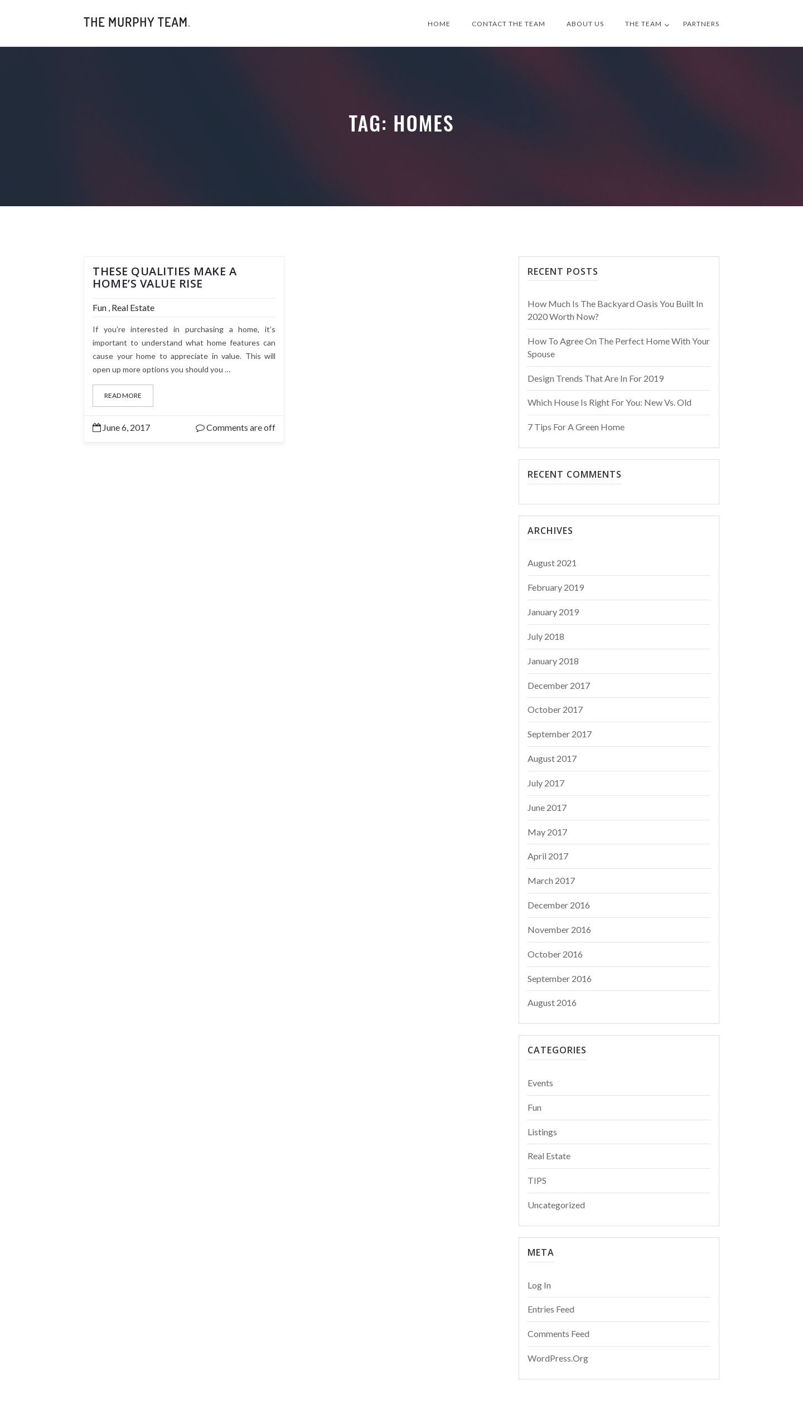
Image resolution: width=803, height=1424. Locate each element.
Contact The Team (508, 24)
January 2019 (553, 611)
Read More (123, 395)
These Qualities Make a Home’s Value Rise (164, 277)
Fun (100, 307)
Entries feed (551, 1309)
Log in (539, 1285)
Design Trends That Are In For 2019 (596, 378)
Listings (542, 1131)
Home (439, 24)
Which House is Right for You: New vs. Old (609, 402)
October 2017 (555, 709)
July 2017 (546, 782)
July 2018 (546, 636)
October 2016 (555, 954)
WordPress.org (558, 1358)
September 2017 (560, 733)
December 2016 (559, 905)
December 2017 (559, 685)
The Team (643, 24)
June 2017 (547, 807)
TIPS (537, 1180)
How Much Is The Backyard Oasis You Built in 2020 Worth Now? (615, 310)
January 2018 (553, 660)
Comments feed (558, 1333)
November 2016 (559, 929)
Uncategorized (556, 1204)
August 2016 (552, 1002)
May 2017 (547, 832)
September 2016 (560, 978)
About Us (585, 24)
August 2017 (552, 758)
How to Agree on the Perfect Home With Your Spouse (619, 347)
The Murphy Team (137, 22)
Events (540, 1082)
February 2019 (556, 587)
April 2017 (548, 855)
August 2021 (552, 562)
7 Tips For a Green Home (576, 426)
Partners (701, 24)
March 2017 (551, 880)
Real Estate (133, 307)
